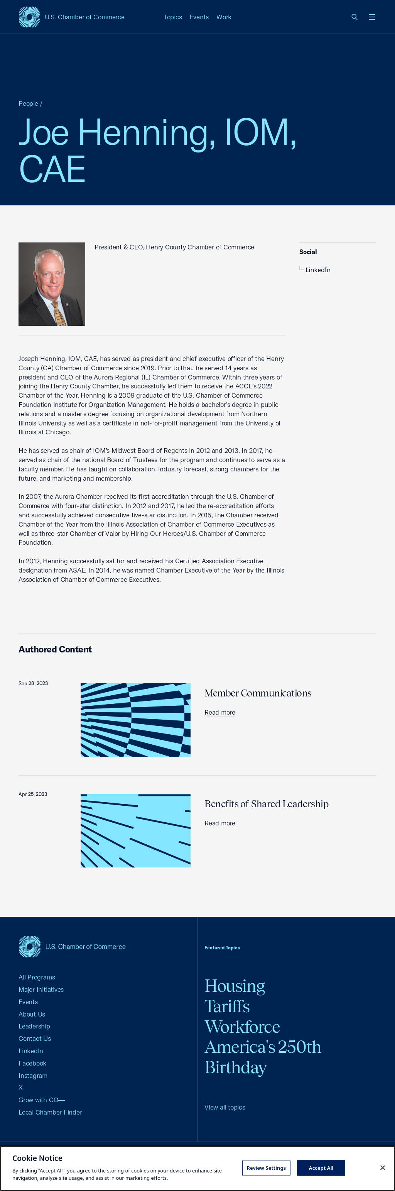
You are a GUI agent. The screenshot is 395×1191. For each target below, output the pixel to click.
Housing (234, 986)
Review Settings (266, 1167)
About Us (32, 1014)
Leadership (34, 1026)
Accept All (321, 1167)
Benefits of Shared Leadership (266, 804)
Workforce (242, 1027)
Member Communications (258, 693)
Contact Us (35, 1038)
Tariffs (227, 1006)
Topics (173, 17)
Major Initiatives (41, 989)
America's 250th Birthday (262, 1057)
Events (199, 17)
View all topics (224, 1107)
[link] (355, 17)
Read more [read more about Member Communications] (219, 712)
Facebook (32, 1063)
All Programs (37, 977)
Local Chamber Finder (50, 1112)
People (28, 103)
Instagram (33, 1075)
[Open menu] (371, 17)
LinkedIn (315, 270)
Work (223, 17)
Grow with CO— (42, 1100)
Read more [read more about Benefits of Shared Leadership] (219, 823)
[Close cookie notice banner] (382, 1167)
